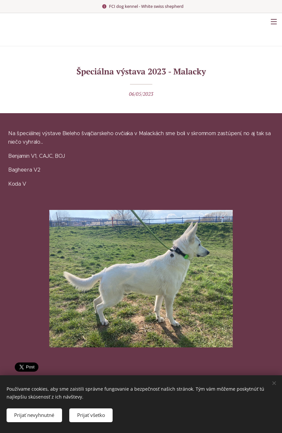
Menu (274, 21)
